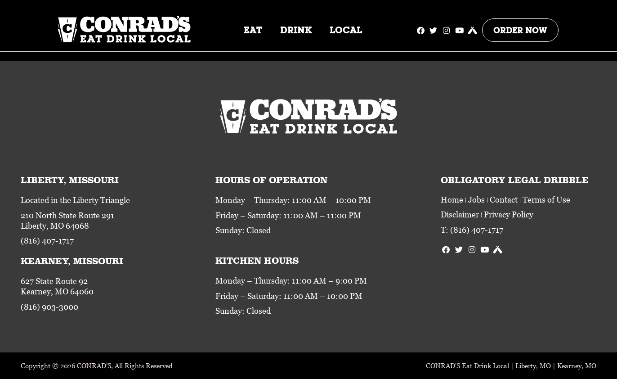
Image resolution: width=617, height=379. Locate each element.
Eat (253, 30)
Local (346, 30)
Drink (296, 30)
